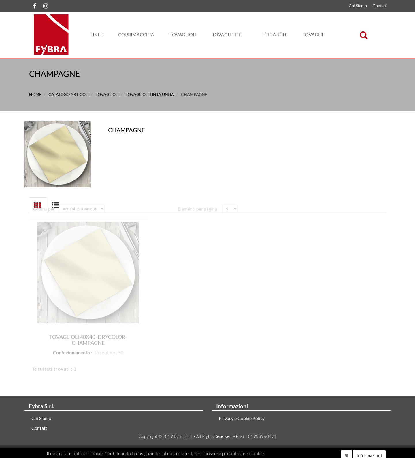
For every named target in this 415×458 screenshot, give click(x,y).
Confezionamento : (72, 348)
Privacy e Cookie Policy (242, 418)
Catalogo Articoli (68, 94)
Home (35, 94)
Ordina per (44, 204)
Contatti (380, 5)
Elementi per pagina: (198, 204)
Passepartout (231, 451)
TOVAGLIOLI (107, 94)
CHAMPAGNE (194, 94)
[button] (96, 34)
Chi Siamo (358, 5)
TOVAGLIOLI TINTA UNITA (150, 94)
